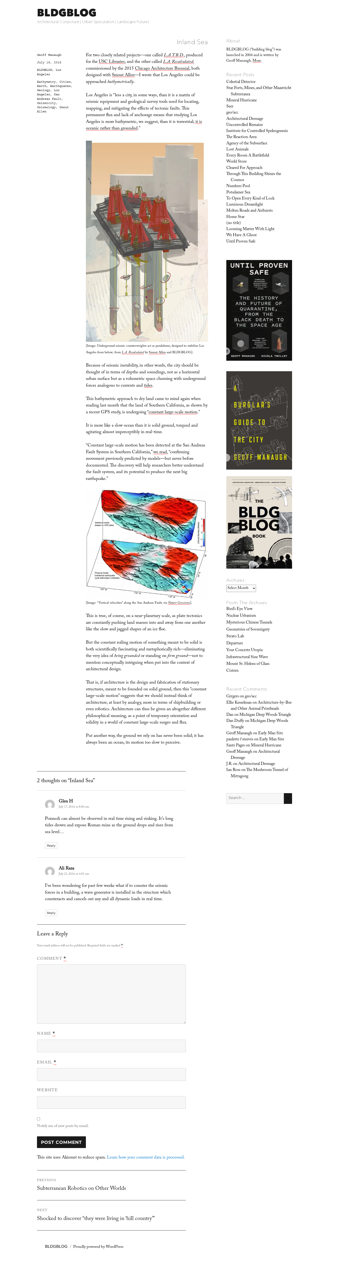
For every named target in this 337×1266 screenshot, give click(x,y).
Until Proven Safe (240, 241)
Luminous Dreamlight (244, 204)
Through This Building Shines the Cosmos (253, 177)
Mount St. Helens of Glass (247, 664)
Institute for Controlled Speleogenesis (257, 131)
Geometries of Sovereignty (248, 629)
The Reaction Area (241, 137)
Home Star (235, 217)
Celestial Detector (241, 82)
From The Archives (246, 602)
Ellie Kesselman (239, 702)
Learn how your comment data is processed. (146, 1158)
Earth (41, 86)
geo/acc (232, 112)
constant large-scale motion (173, 412)
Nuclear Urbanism (241, 616)
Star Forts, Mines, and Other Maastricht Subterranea (258, 91)
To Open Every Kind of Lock (250, 198)
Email (46, 1062)
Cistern (232, 670)
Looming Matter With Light (250, 229)
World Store (236, 161)
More (257, 61)
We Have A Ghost (241, 235)
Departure (234, 643)
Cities (65, 82)
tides (148, 386)
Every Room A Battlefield (247, 155)
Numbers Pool (238, 186)
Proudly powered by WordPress (98, 1247)
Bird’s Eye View (239, 609)
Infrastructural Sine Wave (247, 657)
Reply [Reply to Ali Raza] (51, 913)
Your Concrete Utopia (244, 650)
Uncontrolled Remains (244, 125)
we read (160, 452)
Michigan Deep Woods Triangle (265, 715)
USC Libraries (112, 62)
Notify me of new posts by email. (63, 1126)
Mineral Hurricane (241, 100)
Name (46, 1034)
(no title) (233, 223)
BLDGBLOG (66, 12)
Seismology (46, 107)
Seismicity (46, 103)
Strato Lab (235, 636)
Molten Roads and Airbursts (249, 210)
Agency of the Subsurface (246, 143)
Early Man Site (270, 733)
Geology (43, 90)
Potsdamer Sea (238, 192)
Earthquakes (60, 86)
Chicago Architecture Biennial (162, 69)
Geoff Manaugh (49, 55)
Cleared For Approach (244, 168)
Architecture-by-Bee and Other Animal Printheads (261, 706)
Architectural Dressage (244, 119)
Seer (229, 106)
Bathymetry (46, 82)
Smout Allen (123, 75)
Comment (51, 959)
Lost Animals (237, 149)
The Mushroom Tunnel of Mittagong (259, 773)
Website (47, 1091)
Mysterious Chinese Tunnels (249, 622)
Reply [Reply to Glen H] (51, 845)
